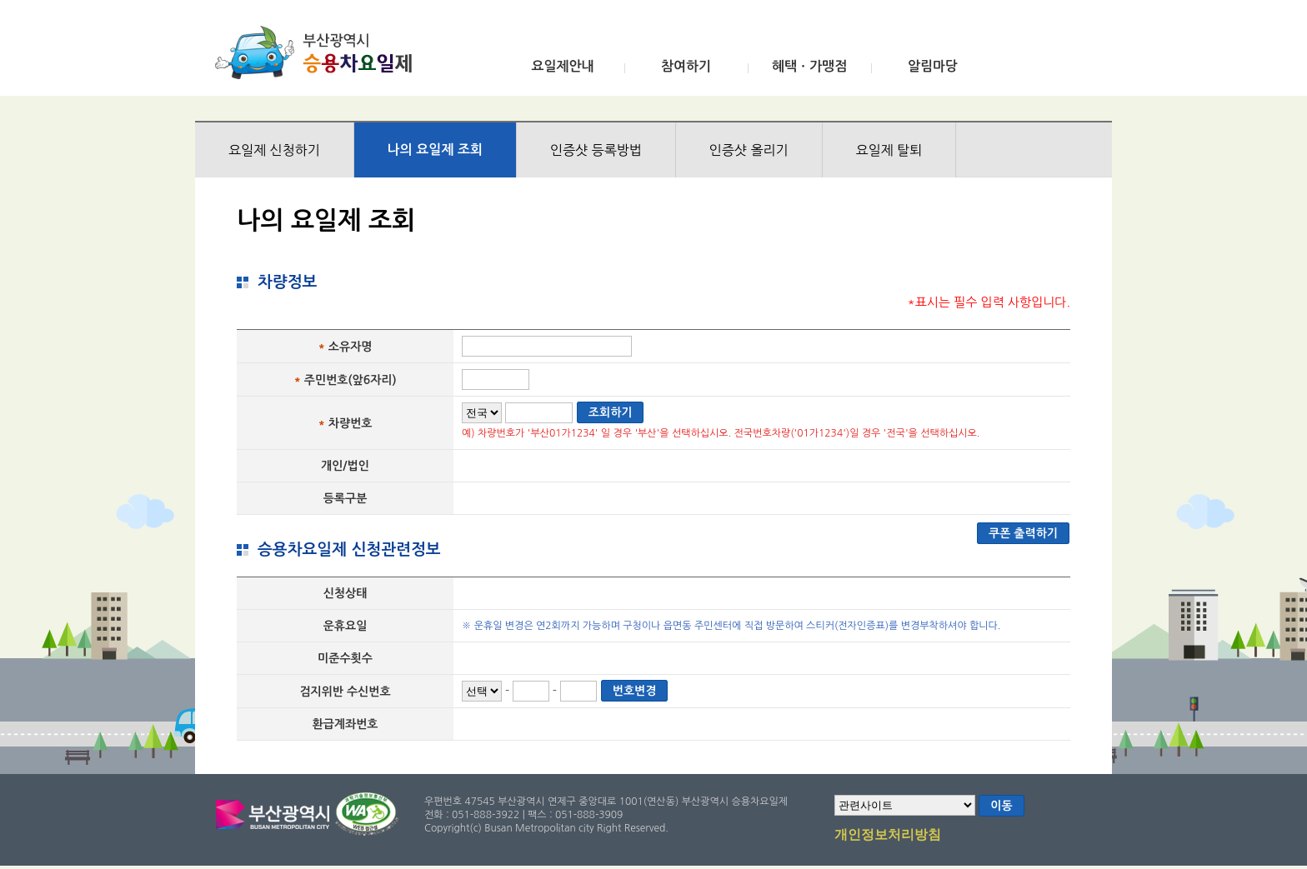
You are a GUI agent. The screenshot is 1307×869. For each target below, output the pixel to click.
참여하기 (686, 66)
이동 (1001, 806)
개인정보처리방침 (887, 836)
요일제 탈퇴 (889, 150)
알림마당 (933, 66)
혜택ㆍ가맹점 (809, 66)
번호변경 (635, 691)
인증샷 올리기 (749, 150)
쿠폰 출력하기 (1023, 533)
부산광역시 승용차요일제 (319, 52)
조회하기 (610, 412)
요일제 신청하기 (274, 150)
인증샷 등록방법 (596, 150)
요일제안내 (562, 66)
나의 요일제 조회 (435, 149)
